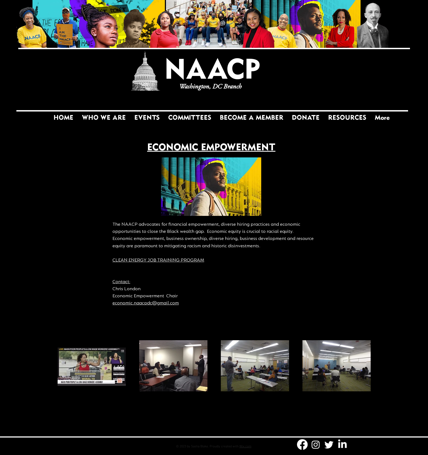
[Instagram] (315, 444)
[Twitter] (329, 444)
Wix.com (245, 446)
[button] (189, 118)
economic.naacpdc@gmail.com (145, 303)
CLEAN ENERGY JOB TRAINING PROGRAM (158, 260)
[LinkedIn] (342, 444)
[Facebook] (302, 444)
